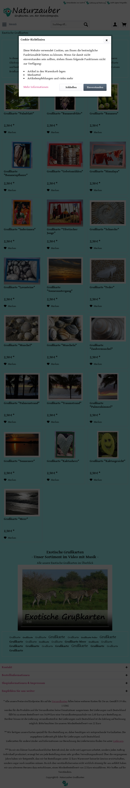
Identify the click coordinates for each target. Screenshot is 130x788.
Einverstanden (95, 87)
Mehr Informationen (35, 87)
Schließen (71, 87)
